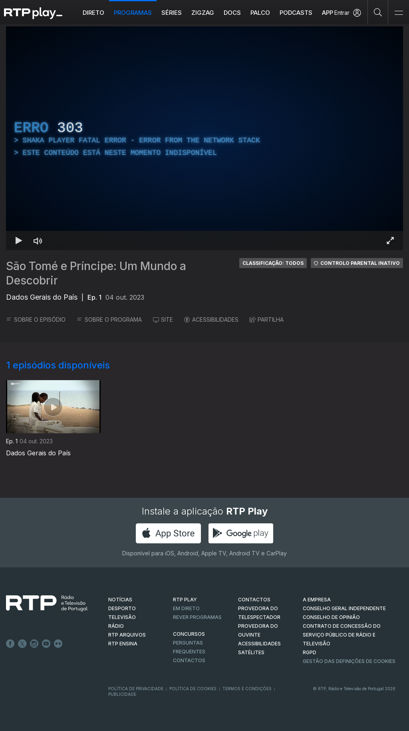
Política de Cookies (192, 688)
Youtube (46, 643)
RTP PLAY (185, 600)
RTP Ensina (122, 644)
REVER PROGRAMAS (197, 617)
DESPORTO (122, 608)
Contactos (189, 660)
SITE (163, 319)
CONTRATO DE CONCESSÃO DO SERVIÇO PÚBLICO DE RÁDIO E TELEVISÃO (342, 635)
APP (327, 12)
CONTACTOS (254, 600)
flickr (58, 643)
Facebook (10, 643)
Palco (260, 12)
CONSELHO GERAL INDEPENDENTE (344, 608)
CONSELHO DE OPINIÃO (331, 617)
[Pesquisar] (378, 12)
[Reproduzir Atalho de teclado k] (18, 240)
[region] (204, 138)
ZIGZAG (202, 12)
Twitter (22, 643)
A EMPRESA (317, 600)
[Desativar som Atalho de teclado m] (38, 240)
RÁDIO (116, 626)
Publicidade (122, 694)
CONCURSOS (189, 634)
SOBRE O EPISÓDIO (36, 319)
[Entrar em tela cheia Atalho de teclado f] (390, 240)
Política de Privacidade (135, 688)
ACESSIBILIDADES (211, 319)
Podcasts (296, 12)
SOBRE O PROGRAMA (109, 319)
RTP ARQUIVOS (127, 635)
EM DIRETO (186, 608)
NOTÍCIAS (120, 600)
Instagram (34, 643)
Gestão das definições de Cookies (349, 661)
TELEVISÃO (122, 617)
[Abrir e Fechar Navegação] (398, 13)
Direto (93, 12)
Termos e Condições (247, 688)
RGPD (309, 652)
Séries (171, 12)
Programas (133, 12)
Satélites (251, 652)
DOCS (232, 12)
